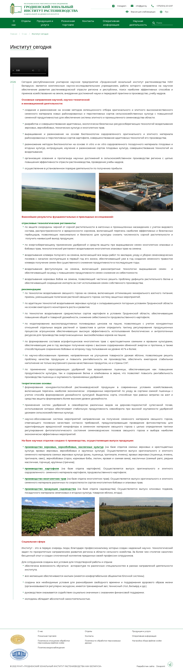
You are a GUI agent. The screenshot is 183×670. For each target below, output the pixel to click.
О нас (14, 23)
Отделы (26, 21)
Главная (13, 34)
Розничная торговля (68, 23)
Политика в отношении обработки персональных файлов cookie (54, 642)
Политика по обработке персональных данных (103, 642)
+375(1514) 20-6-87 (164, 6)
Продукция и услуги (45, 23)
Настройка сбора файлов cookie (147, 641)
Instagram (121, 6)
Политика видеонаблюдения (51, 648)
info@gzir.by (141, 6)
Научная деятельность (138, 23)
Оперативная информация (111, 23)
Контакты (88, 21)
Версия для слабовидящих (143, 12)
